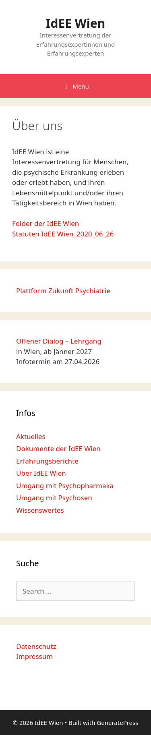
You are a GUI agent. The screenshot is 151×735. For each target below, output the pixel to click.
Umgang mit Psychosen (54, 497)
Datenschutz (36, 646)
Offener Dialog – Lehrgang (58, 341)
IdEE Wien (75, 23)
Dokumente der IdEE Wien (58, 448)
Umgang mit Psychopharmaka (65, 485)
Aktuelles (31, 436)
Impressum (34, 656)
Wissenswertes (40, 510)
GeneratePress (117, 722)
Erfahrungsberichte (47, 461)
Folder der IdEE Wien (45, 223)
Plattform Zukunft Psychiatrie (63, 290)
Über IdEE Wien (41, 473)
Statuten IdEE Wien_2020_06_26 (63, 233)
